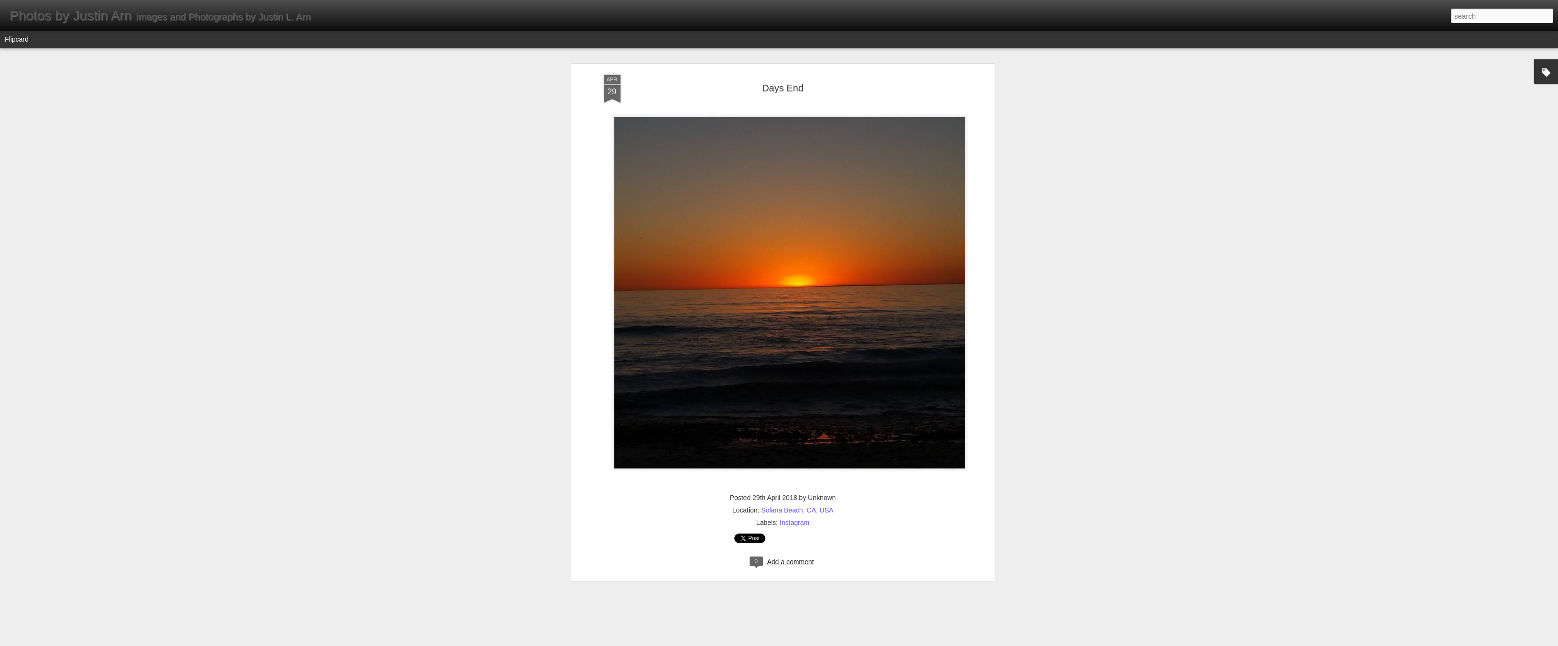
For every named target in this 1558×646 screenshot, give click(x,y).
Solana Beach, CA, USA (797, 308)
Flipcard (17, 39)
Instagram (794, 321)
